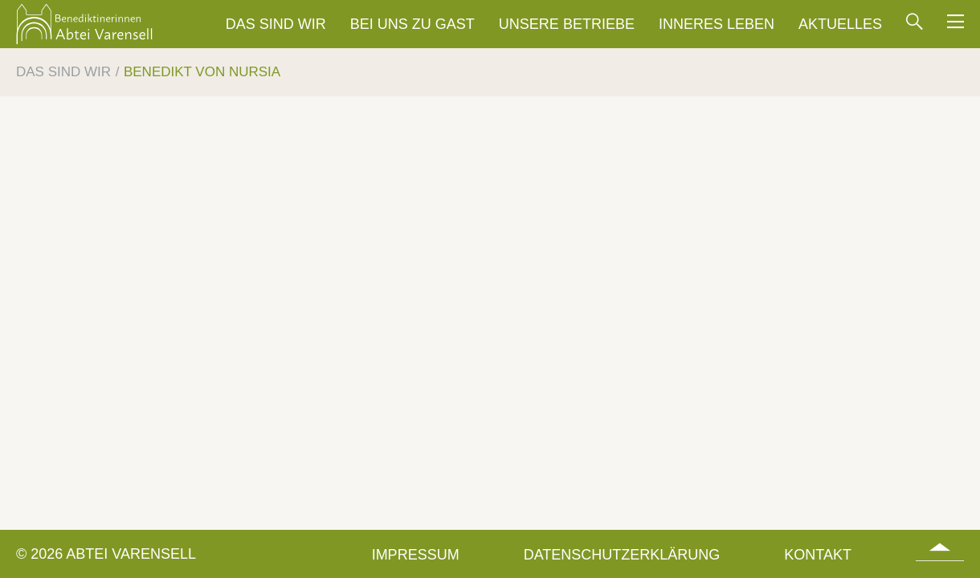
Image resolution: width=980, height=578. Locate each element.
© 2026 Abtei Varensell (106, 554)
